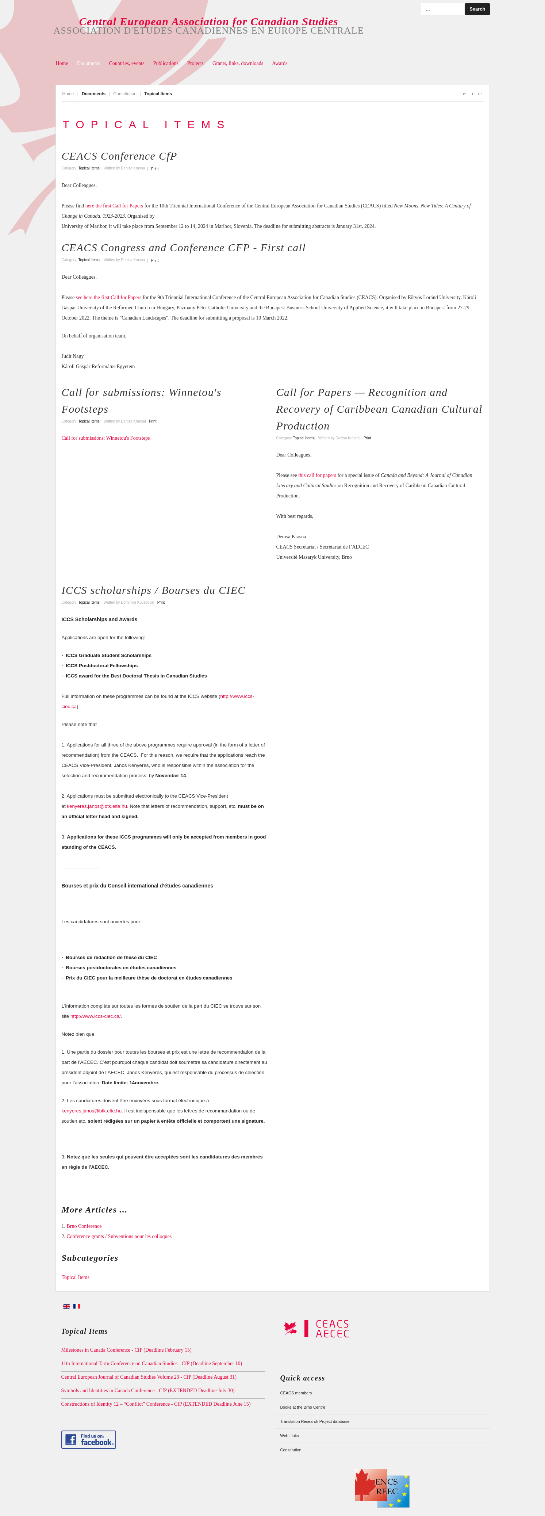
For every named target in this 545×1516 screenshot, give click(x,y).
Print (155, 169)
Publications (166, 63)
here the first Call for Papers (114, 206)
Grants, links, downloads (237, 63)
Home (62, 63)
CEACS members (296, 1393)
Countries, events (126, 63)
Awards (279, 63)
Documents (88, 63)
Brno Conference (84, 1226)
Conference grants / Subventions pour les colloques (119, 1236)
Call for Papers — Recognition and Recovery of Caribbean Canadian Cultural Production (379, 409)
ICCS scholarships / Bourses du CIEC (154, 590)
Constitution (125, 93)
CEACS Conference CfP (119, 156)
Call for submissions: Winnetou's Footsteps (106, 438)
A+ (464, 94)
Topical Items (88, 168)
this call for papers (317, 475)
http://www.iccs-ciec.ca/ (95, 1016)
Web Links (289, 1435)
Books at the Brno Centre (303, 1407)
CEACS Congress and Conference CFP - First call (184, 247)
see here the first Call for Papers (109, 297)
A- (480, 94)
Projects (195, 63)
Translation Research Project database (315, 1421)
